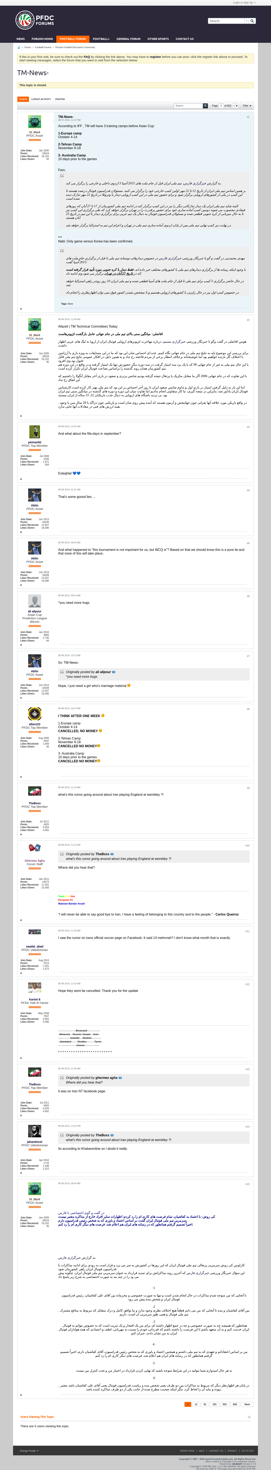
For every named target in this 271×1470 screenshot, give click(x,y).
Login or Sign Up (244, 2)
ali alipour (34, 611)
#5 (248, 543)
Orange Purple (29, 1450)
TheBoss (35, 803)
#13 (247, 1069)
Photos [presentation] (60, 99)
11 (196, 1404)
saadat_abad (34, 946)
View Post (113, 672)
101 (214, 1404)
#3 (248, 427)
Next (247, 1404)
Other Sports (158, 39)
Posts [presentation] (23, 99)
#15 (247, 1184)
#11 (247, 931)
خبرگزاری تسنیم (174, 341)
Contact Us (185, 39)
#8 (248, 709)
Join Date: (26, 150)
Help (202, 1451)
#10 (247, 845)
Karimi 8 (34, 999)
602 (235, 1404)
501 (225, 1404)
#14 (247, 1126)
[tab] (23, 99)
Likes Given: (27, 159)
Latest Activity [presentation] (41, 99)
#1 (248, 117)
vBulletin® (237, 1464)
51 (205, 1404)
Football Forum (73, 39)
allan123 (34, 724)
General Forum (129, 39)
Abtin (34, 505)
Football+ (101, 39)
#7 (248, 656)
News (21, 39)
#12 (247, 984)
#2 (248, 320)
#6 (248, 596)
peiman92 (34, 442)
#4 (248, 490)
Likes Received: (29, 156)
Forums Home (42, 39)
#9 (248, 788)
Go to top (248, 1451)
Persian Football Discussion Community (75, 47)
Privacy (232, 1451)
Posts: (24, 153)
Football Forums (43, 47)
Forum (27, 47)
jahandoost (34, 1141)
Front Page (187, 1451)
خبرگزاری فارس (194, 183)
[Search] (228, 21)
